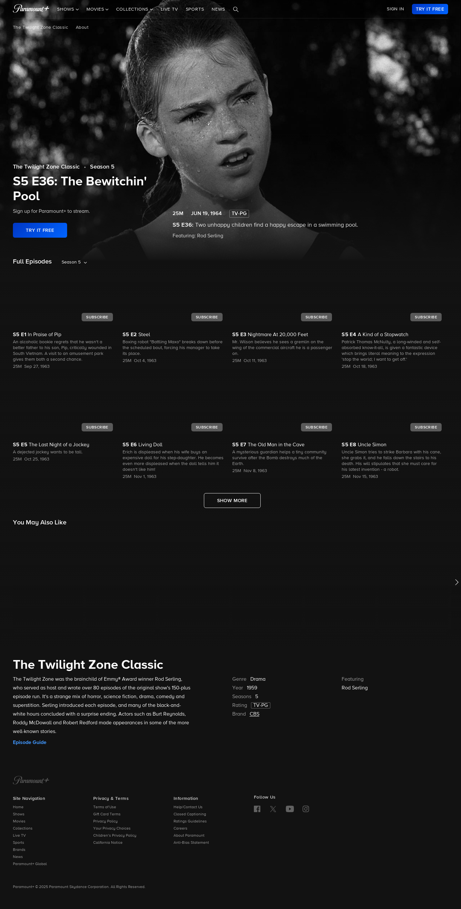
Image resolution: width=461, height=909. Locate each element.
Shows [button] (66, 9)
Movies (19, 821)
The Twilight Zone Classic (40, 27)
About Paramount (189, 836)
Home (18, 807)
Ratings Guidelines (190, 821)
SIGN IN (395, 9)
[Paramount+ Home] (31, 781)
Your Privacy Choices (112, 829)
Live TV (169, 9)
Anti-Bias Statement (191, 843)
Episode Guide (29, 742)
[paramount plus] (31, 9)
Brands (19, 850)
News (218, 9)
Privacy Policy (105, 821)
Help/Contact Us (188, 807)
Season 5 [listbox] (71, 262)
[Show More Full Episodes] (232, 500)
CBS (254, 714)
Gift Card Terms (107, 814)
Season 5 (102, 167)
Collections (23, 829)
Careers (180, 829)
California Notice (108, 843)
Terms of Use (104, 807)
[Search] (236, 9)
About (82, 27)
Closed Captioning (190, 814)
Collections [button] (133, 9)
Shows (19, 814)
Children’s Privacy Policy (114, 836)
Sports (195, 9)
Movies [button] (96, 9)
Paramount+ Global (30, 864)
